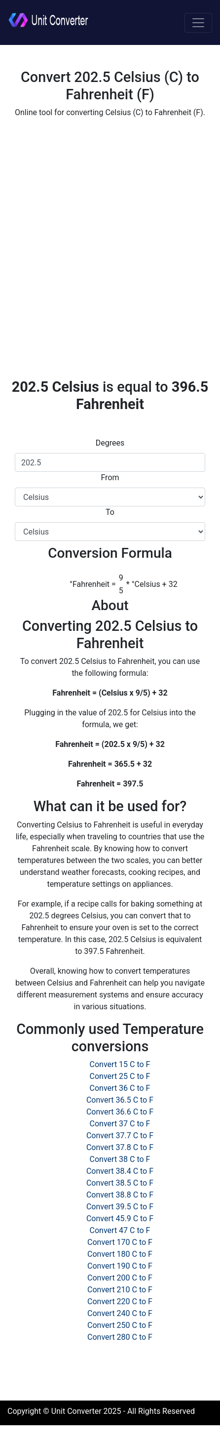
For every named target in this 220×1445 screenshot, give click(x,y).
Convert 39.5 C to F (119, 1206)
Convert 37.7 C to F (119, 1135)
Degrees (110, 443)
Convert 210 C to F (119, 1289)
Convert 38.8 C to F (119, 1194)
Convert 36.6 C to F (119, 1111)
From (110, 477)
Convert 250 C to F (119, 1325)
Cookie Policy (125, 1431)
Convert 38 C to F (120, 1159)
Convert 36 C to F (120, 1088)
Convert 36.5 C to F (119, 1100)
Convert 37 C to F (120, 1123)
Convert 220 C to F (119, 1301)
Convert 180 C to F (119, 1254)
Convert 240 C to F (119, 1313)
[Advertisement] (110, 248)
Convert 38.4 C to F (119, 1171)
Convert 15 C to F (120, 1064)
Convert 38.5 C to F (119, 1183)
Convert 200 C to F (119, 1277)
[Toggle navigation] (198, 23)
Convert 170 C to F (119, 1242)
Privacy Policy (181, 1431)
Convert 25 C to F (120, 1076)
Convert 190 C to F (119, 1266)
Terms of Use (71, 1431)
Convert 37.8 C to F (119, 1147)
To (110, 512)
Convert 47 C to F (120, 1230)
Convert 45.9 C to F (119, 1218)
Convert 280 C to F (119, 1337)
